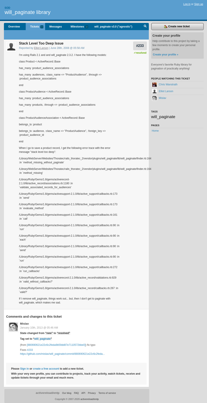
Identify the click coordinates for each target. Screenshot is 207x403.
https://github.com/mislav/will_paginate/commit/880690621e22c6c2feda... (62, 353)
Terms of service (107, 393)
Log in (186, 4)
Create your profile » (165, 54)
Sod (7, 7)
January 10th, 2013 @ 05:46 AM (39, 327)
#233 (140, 46)
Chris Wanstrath (165, 84)
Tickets (34, 27)
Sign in (24, 368)
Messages (55, 26)
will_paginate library (28, 12)
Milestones (77, 27)
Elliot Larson (41, 48)
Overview (14, 26)
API (83, 393)
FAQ (76, 393)
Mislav (24, 323)
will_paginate (42, 338)
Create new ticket (177, 26)
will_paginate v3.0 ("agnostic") (113, 26)
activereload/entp (47, 392)
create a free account (46, 368)
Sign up (198, 4)
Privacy (92, 393)
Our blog (66, 393)
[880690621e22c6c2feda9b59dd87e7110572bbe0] (56, 344)
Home (155, 130)
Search (145, 26)
